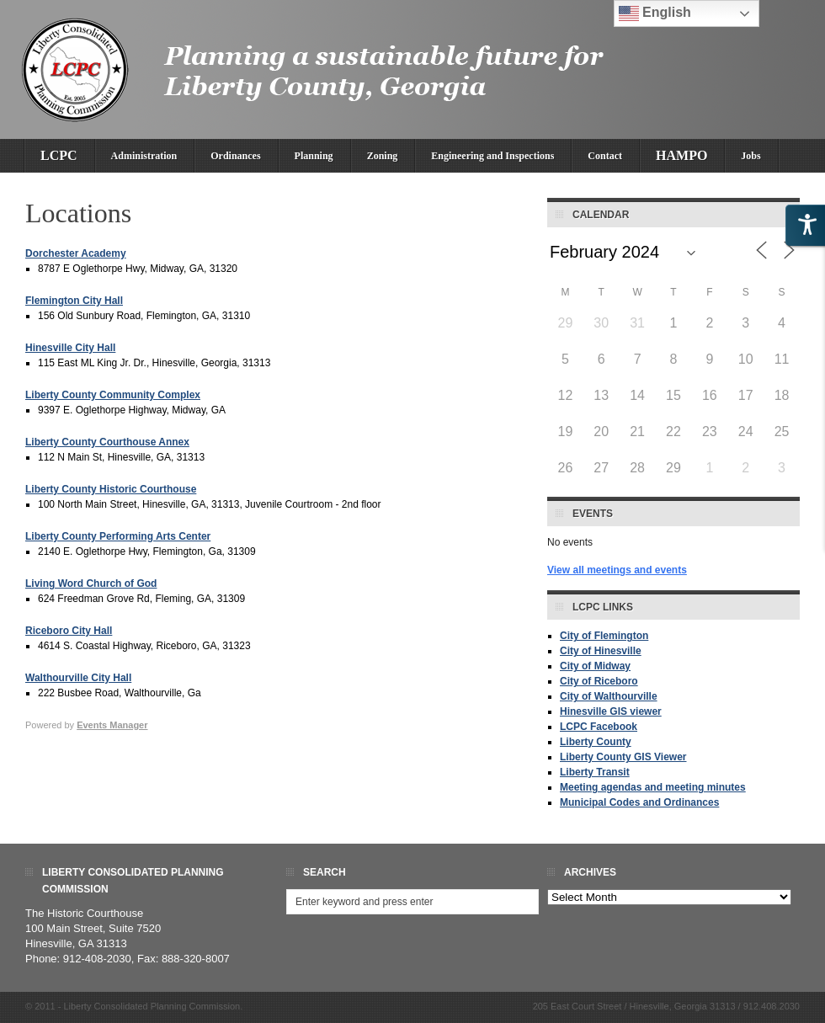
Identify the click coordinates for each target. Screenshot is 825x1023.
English (655, 13)
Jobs (750, 156)
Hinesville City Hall (70, 348)
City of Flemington (604, 636)
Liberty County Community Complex (112, 395)
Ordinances (235, 156)
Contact (605, 156)
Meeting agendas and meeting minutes (653, 787)
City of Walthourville (608, 696)
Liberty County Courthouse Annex (107, 442)
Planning (314, 156)
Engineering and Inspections (492, 156)
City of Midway (595, 666)
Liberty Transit (595, 772)
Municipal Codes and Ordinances (639, 802)
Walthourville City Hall (78, 678)
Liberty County (595, 742)
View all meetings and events (617, 570)
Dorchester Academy (75, 253)
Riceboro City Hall (68, 631)
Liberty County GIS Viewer (623, 757)
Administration (144, 156)
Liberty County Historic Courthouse (110, 489)
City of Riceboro (599, 681)
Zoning (382, 156)
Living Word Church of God (91, 583)
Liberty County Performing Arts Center (117, 536)
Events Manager (112, 725)
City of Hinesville (600, 651)
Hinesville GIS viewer (611, 711)
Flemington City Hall (74, 300)
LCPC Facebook (598, 727)
